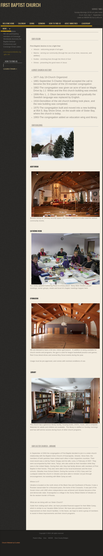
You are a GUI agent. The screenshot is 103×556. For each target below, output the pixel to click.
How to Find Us (55, 23)
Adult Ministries (71, 23)
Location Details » (10, 69)
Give (44, 538)
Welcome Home (8, 23)
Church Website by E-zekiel (11, 542)
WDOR (50, 538)
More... (5, 28)
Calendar (22, 23)
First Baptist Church (21, 5)
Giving (32, 23)
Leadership (86, 23)
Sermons (41, 23)
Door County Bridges (61, 538)
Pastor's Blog (37, 538)
